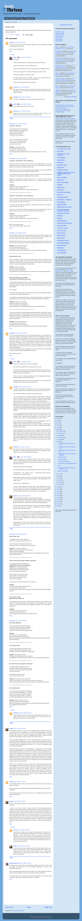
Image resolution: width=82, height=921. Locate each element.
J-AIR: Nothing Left (62, 220)
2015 (58, 493)
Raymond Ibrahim (61, 245)
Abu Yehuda (60, 151)
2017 (58, 489)
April (59, 478)
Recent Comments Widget (72, 96)
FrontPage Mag (61, 202)
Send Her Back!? (62, 457)
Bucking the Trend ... (62, 165)
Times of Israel (58, 37)
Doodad (11, 42)
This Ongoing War (61, 252)
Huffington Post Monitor (63, 213)
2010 (58, 503)
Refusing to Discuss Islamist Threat (65, 105)
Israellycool (60, 215)
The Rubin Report (61, 250)
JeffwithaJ (16, 97)
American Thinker (59, 36)
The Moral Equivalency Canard (63, 109)
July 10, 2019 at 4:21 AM (24, 446)
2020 (58, 427)
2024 (58, 420)
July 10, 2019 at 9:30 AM (24, 846)
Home (7, 18)
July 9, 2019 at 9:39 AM (20, 620)
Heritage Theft (30, 18)
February (60, 482)
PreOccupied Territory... (63, 240)
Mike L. (15, 57)
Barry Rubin (60, 162)
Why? (59, 465)
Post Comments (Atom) (17, 910)
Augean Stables (61, 160)
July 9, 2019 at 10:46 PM (25, 386)
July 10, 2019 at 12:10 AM (25, 712)
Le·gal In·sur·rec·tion (62, 228)
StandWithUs (60, 247)
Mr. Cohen (12, 123)
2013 (58, 497)
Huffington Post (59, 271)
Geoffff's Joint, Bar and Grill (64, 207)
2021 (58, 425)
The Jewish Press (59, 34)
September (61, 437)
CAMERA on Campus (62, 170)
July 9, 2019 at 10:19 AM (20, 728)
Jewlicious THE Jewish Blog (64, 223)
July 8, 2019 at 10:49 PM (21, 333)
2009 (58, 506)
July (59, 441)
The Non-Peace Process (66, 24)
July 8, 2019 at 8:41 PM (20, 233)
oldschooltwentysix (14, 863)
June (59, 473)
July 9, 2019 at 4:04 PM (19, 801)
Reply (10, 51)
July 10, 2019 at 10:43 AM (24, 111)
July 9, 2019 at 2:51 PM (19, 781)
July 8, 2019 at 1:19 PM (19, 42)
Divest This (60, 194)
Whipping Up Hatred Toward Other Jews (65, 106)
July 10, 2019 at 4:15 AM (24, 830)
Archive (21, 18)
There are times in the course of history (65, 118)
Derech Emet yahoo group (64, 192)
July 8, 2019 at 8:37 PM (20, 158)
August (60, 439)
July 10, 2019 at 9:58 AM (24, 495)
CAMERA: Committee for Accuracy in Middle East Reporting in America (66, 174)
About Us (14, 18)
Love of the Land (61, 230)
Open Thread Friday (63, 471)
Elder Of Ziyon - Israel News (64, 199)
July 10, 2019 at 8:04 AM (25, 457)
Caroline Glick (60, 180)
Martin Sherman (61, 233)
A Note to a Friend (62, 459)
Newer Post (9, 907)
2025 (58, 418)
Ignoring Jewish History (62, 110)
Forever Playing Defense (62, 108)
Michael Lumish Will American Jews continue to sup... (66, 468)
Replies (13, 54)
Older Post (48, 907)
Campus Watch (59, 40)
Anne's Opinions (61, 157)
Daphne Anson (61, 187)
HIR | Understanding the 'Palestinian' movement (63, 210)
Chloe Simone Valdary (62, 182)
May (59, 475)
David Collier (60, 189)
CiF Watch (59, 184)
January (60, 484)
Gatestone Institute (62, 204)
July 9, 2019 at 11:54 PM (25, 97)
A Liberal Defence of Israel (64, 148)
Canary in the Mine (62, 177)
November (61, 433)
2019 (58, 429)
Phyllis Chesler (61, 238)
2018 (58, 487)
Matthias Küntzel (61, 235)
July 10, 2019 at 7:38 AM (25, 104)
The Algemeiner (59, 39)
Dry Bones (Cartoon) (62, 197)
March (60, 480)
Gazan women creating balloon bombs (67, 463)
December (61, 431)
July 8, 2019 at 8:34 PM (20, 123)
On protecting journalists (64, 461)
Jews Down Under (59, 33)
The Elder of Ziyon (59, 31)
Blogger (49, 917)
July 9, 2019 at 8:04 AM (24, 57)
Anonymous (58, 51)
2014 (58, 495)
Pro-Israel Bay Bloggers (63, 242)
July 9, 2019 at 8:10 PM (25, 863)
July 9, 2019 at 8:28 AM (23, 87)
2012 (58, 499)
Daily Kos (68, 269)
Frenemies (59, 112)
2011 (58, 501)
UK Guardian (70, 271)
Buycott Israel (60, 167)
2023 (58, 422)
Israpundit (59, 218)
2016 (58, 491)
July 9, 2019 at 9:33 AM (20, 534)
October (60, 435)
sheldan (15, 495)
